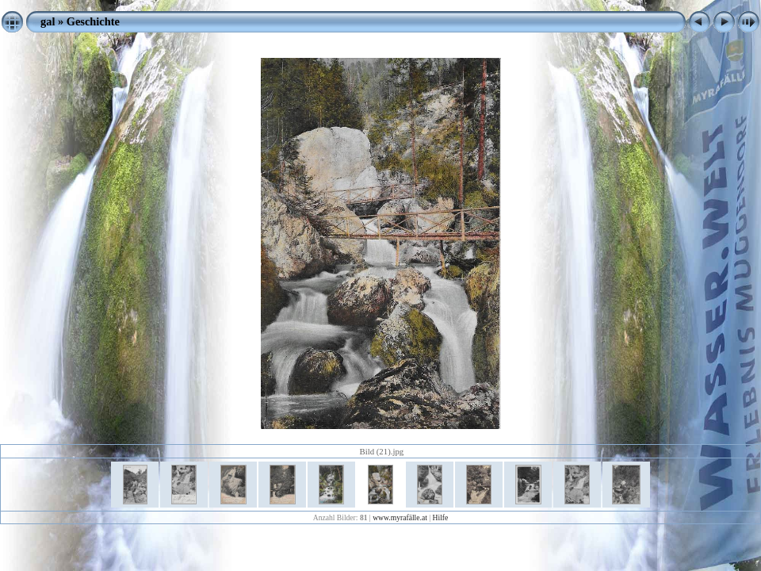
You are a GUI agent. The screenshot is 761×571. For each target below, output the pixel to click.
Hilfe (441, 517)
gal (47, 21)
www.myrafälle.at (400, 517)
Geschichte (93, 21)
